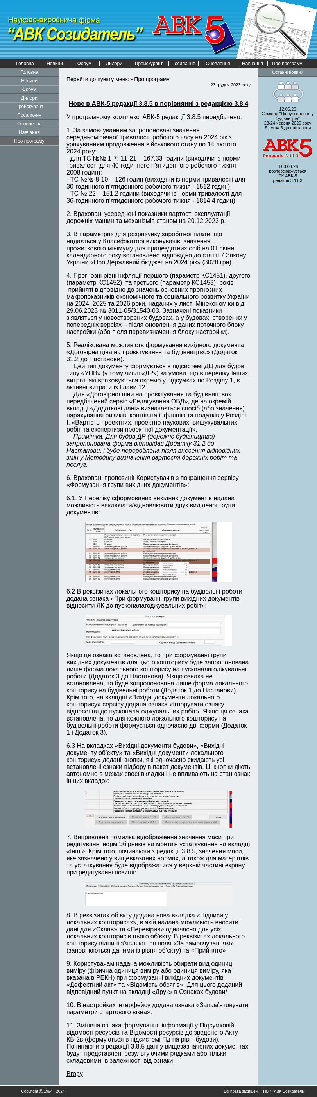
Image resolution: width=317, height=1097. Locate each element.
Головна (25, 63)
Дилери (114, 63)
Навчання (252, 63)
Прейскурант (149, 63)
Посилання (183, 63)
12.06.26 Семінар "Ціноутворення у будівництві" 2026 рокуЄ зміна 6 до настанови (287, 118)
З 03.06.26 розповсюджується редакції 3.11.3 (287, 173)
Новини (55, 63)
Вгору (74, 1073)
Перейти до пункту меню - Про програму (117, 79)
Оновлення (218, 63)
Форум (84, 63)
